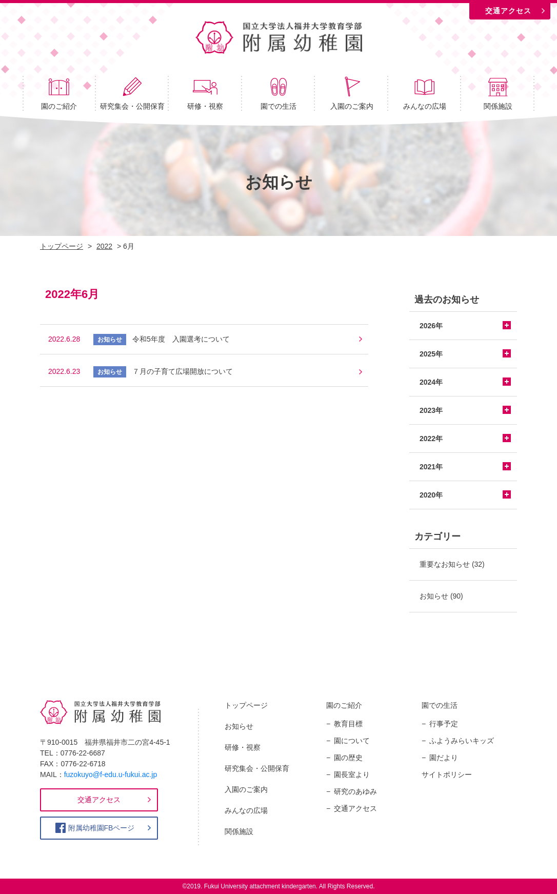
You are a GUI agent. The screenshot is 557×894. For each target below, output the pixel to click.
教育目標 (348, 724)
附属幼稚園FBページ (101, 828)
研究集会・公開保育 (132, 93)
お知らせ (434, 596)
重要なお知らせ (445, 564)
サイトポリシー (447, 774)
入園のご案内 (351, 93)
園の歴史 (348, 757)
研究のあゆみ (355, 791)
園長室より (352, 774)
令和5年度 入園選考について (181, 339)
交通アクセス (508, 11)
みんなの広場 (424, 93)
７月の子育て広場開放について (182, 371)
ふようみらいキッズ (461, 741)
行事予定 (443, 724)
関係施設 (498, 93)
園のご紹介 (59, 93)
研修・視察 (205, 93)
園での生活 (278, 93)
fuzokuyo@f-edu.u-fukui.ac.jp (110, 774)
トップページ (246, 705)
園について (352, 741)
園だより (443, 757)
